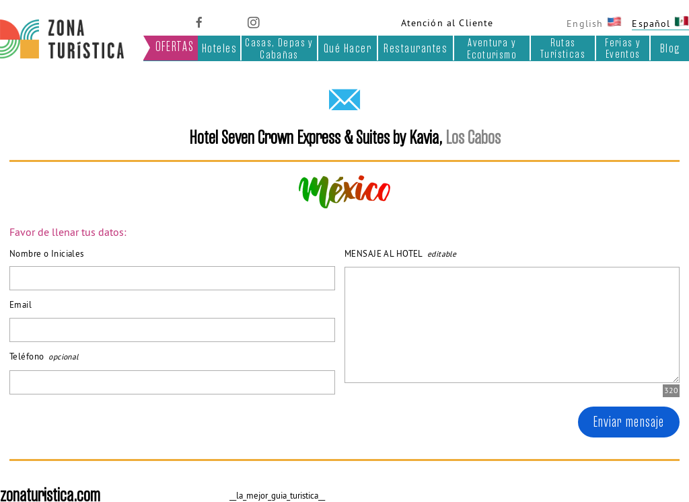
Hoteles (219, 48)
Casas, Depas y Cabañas (279, 48)
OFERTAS (174, 46)
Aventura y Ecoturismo (492, 48)
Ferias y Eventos (623, 48)
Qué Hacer (347, 48)
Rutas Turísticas (562, 48)
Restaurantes (415, 48)
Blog (670, 48)
